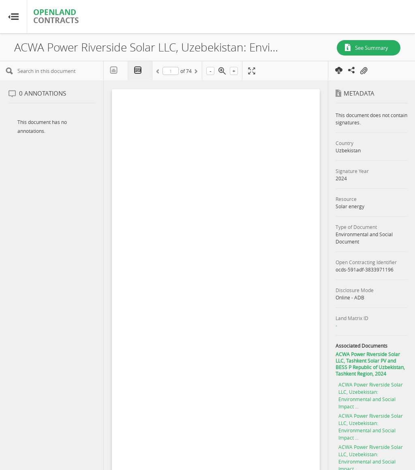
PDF (140, 70)
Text (116, 70)
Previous (159, 72)
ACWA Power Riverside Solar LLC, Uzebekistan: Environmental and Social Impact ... (370, 395)
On (363, 71)
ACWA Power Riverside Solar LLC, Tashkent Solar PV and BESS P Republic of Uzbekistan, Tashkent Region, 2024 (370, 364)
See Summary (371, 47)
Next (195, 72)
